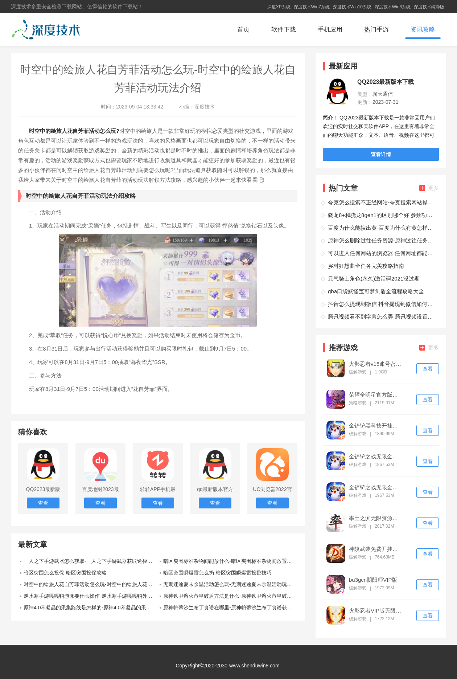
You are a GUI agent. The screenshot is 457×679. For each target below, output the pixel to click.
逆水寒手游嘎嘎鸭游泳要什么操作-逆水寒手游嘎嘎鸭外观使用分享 (91, 596)
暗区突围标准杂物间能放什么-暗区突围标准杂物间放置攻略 (230, 561)
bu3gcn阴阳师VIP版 (373, 580)
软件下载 (283, 29)
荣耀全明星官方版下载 (376, 395)
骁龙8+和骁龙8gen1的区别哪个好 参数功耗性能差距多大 (382, 215)
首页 (243, 29)
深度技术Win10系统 (352, 6)
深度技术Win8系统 (393, 6)
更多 (429, 188)
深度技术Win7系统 (312, 6)
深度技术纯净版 (429, 6)
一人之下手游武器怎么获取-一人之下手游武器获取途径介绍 (90, 561)
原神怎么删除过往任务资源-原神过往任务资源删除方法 (382, 240)
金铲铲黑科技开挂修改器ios (376, 426)
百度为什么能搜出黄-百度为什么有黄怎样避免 (382, 228)
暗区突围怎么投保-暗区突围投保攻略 (65, 573)
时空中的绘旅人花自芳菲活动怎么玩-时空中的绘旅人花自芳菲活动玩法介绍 (91, 584)
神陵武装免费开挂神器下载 (376, 549)
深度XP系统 (279, 6)
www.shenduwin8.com (254, 665)
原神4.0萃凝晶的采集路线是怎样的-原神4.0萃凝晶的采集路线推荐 (91, 607)
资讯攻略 (423, 29)
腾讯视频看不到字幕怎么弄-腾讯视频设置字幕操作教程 (382, 317)
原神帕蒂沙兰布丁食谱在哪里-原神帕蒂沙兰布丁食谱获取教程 (230, 607)
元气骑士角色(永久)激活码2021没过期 (374, 278)
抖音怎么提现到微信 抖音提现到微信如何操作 (382, 304)
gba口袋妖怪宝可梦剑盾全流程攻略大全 (376, 291)
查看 (428, 369)
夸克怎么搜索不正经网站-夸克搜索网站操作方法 (382, 202)
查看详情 (381, 154)
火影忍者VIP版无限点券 (376, 611)
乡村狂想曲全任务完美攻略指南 (366, 266)
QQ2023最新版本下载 (385, 82)
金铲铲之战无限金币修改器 (376, 456)
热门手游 (376, 29)
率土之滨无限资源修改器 (376, 518)
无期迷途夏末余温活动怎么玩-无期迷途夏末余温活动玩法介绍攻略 (230, 584)
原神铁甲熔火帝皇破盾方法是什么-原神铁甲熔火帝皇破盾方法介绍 (230, 596)
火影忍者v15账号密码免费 (376, 364)
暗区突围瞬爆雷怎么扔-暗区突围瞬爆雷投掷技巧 (217, 573)
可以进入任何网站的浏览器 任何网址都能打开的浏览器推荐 (382, 253)
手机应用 (330, 29)
